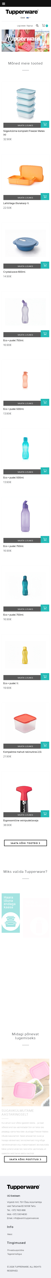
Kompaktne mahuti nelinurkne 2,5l (22, 752)
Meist (9, 1234)
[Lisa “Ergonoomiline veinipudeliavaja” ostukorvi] (45, 813)
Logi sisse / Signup (25, 25)
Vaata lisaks (25, 125)
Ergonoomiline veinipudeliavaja (20, 820)
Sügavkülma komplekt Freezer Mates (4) (24, 132)
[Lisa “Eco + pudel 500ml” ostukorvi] (45, 402)
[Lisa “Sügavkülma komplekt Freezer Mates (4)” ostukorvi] (45, 124)
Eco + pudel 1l (10, 683)
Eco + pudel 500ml (13, 409)
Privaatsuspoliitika (15, 1250)
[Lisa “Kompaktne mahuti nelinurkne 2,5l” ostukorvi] (45, 745)
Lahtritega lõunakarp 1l (16, 203)
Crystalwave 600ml (14, 272)
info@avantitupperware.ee (26, 1218)
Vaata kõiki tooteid (25, 843)
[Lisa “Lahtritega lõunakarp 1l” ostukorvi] (45, 196)
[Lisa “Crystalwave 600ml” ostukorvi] (45, 265)
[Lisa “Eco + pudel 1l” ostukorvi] (45, 676)
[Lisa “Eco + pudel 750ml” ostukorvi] (45, 333)
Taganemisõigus (14, 1254)
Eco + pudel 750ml (13, 340)
